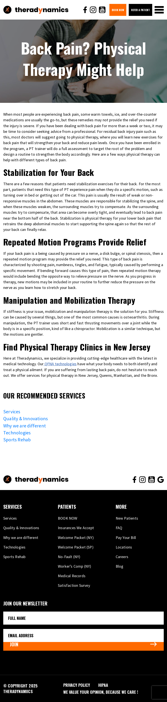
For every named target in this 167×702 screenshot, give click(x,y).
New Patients (127, 518)
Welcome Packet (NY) (76, 537)
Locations (124, 547)
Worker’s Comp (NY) (74, 566)
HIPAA (103, 685)
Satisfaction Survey (74, 585)
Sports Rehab (17, 440)
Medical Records (71, 575)
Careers (122, 556)
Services (11, 412)
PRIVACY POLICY (76, 685)
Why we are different (24, 426)
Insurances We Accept (76, 527)
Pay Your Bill (126, 537)
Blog (120, 566)
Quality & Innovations (25, 418)
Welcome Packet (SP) (76, 547)
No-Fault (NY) (69, 556)
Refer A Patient (140, 10)
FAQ (119, 527)
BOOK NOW (118, 10)
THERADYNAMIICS (18, 691)
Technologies (17, 433)
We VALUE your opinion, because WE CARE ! (100, 692)
